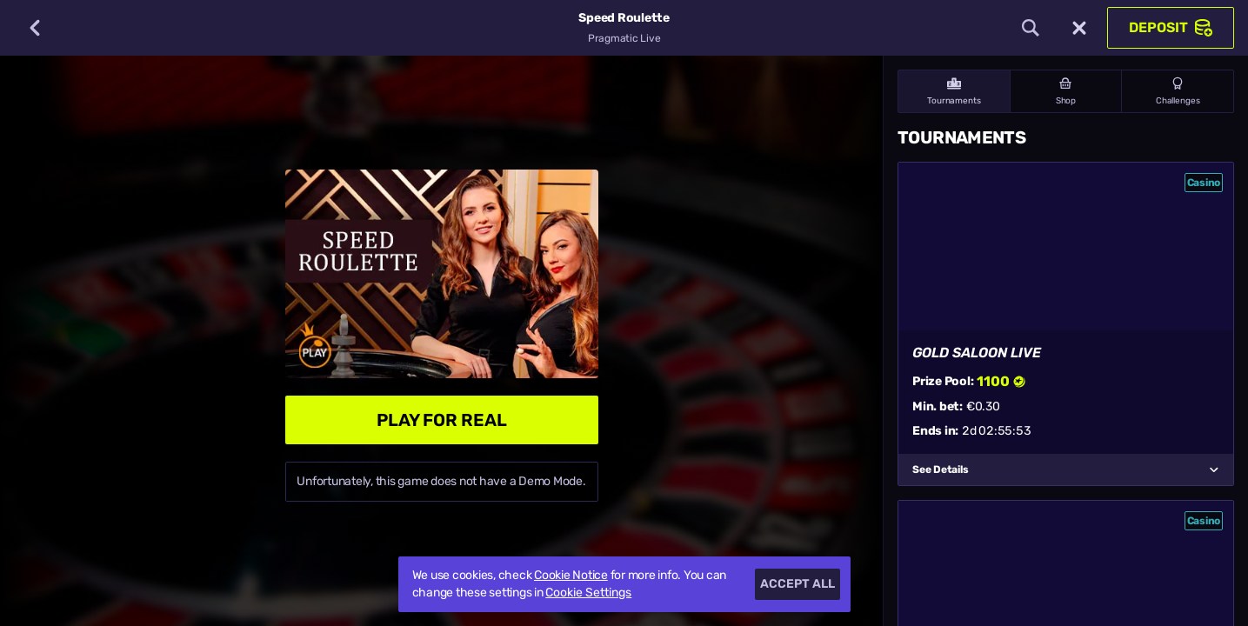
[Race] (1079, 28)
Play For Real (442, 420)
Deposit (1170, 28)
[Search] (1030, 28)
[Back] (35, 28)
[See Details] (1214, 469)
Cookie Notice (571, 575)
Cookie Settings (588, 593)
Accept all (797, 583)
